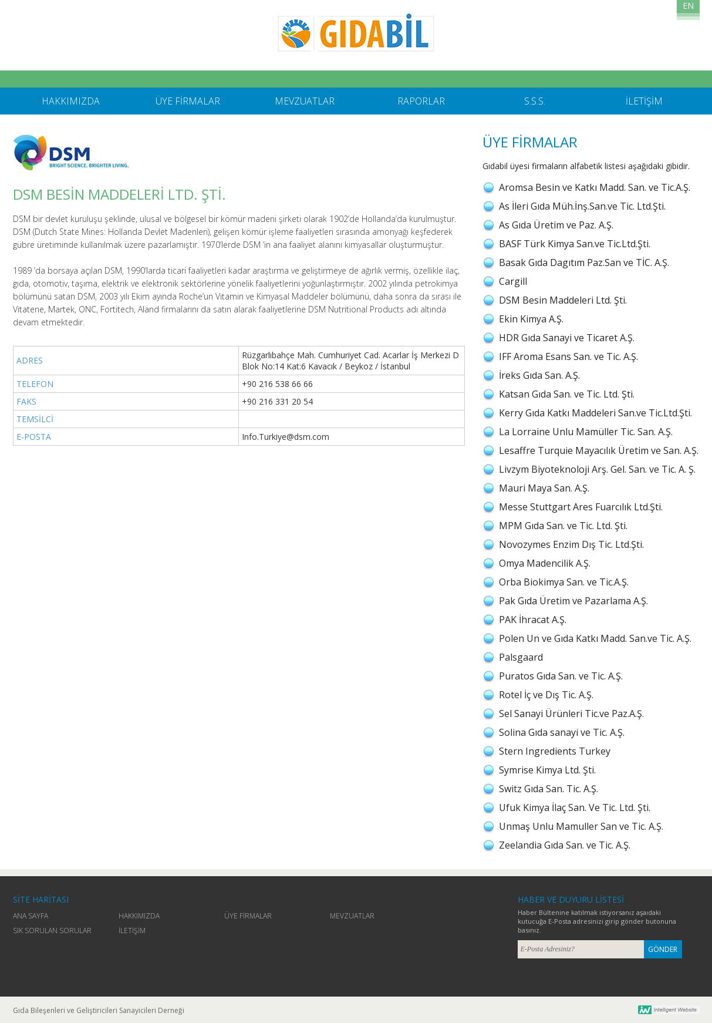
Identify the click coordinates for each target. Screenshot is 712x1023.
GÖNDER (662, 949)
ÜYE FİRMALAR (248, 916)
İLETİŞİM (132, 930)
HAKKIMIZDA (139, 916)
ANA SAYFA (30, 916)
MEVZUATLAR (352, 916)
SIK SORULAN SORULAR (52, 930)
